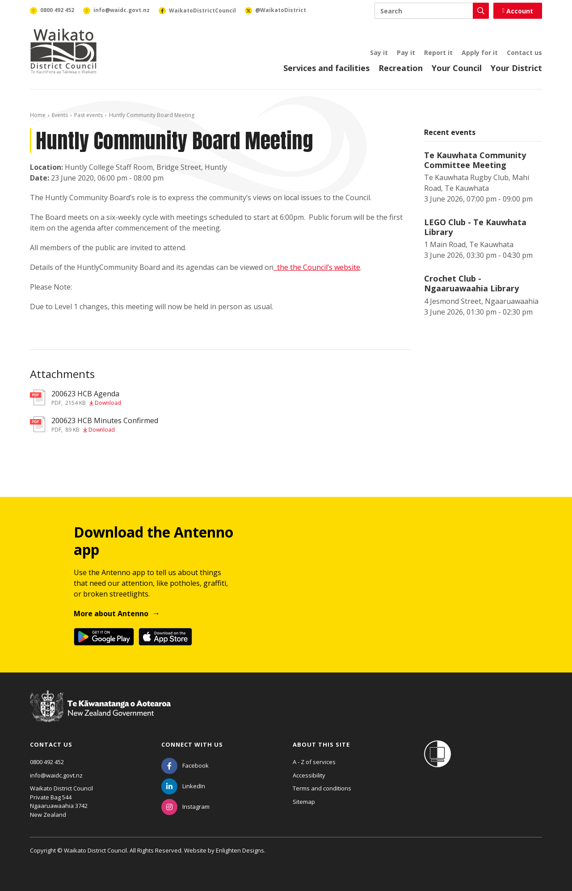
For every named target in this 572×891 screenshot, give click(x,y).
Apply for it (480, 52)
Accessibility (309, 775)
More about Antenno (111, 613)
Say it (379, 52)
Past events (88, 115)
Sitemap (304, 802)
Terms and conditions (322, 788)
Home (38, 115)
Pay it (406, 52)
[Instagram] (185, 807)
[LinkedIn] (183, 786)
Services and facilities (326, 68)
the (283, 267)
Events (60, 115)
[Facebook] (185, 765)
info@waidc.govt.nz (56, 775)
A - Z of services (314, 762)
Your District (516, 68)
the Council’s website (325, 267)
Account (517, 11)
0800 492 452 (47, 762)
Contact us (524, 52)
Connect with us (192, 744)
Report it (438, 52)
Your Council (457, 68)
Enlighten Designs (240, 850)
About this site (321, 744)
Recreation (401, 68)
